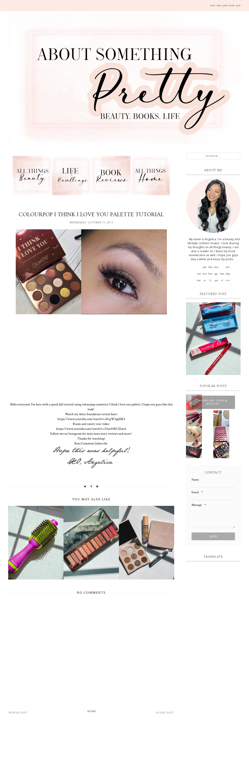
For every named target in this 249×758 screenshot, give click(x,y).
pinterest (225, 7)
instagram (219, 7)
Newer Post (18, 712)
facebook (232, 7)
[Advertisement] (120, 740)
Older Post (165, 712)
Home (91, 711)
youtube (238, 7)
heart (222, 274)
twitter (212, 7)
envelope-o (227, 268)
